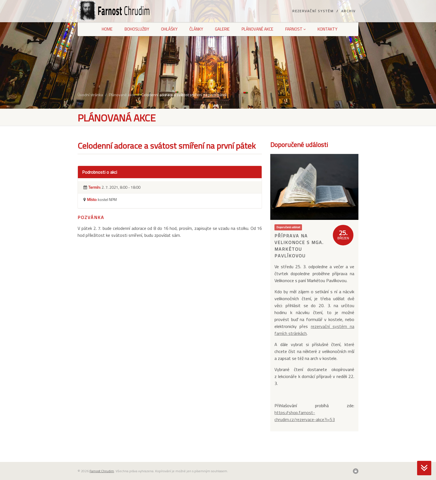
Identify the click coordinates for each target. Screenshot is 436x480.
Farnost (295, 29)
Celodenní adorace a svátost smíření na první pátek (184, 95)
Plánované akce (257, 29)
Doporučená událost (288, 227)
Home (107, 29)
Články (196, 29)
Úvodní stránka (90, 95)
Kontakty (327, 29)
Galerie (222, 29)
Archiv (348, 11)
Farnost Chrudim (102, 471)
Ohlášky (169, 29)
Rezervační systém (313, 11)
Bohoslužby (137, 29)
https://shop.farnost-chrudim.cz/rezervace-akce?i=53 (304, 416)
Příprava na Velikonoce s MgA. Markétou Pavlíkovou (299, 245)
